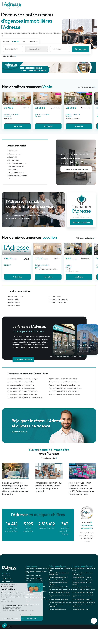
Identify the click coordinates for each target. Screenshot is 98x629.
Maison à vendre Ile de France (34, 589)
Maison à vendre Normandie (34, 578)
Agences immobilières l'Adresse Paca (20, 385)
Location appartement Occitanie (81, 599)
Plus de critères (10, 56)
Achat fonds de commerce (16, 163)
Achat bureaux (12, 179)
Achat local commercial (15, 166)
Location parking (13, 299)
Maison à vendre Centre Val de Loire (36, 592)
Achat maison (12, 151)
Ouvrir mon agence (7, 581)
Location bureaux (13, 302)
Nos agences (6, 576)
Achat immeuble (13, 160)
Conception (5, 589)
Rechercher (80, 49)
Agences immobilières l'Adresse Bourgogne (64, 385)
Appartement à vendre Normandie (59, 580)
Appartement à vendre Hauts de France (60, 589)
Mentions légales (7, 586)
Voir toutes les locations (86, 238)
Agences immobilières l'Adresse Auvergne (22, 379)
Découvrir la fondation (81, 222)
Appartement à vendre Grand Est (58, 587)
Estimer (6, 41)
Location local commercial (58, 299)
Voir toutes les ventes (87, 87)
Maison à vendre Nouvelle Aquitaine (36, 581)
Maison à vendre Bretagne (33, 575)
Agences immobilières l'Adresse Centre (63, 379)
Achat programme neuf (15, 173)
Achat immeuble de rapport (17, 176)
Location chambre (13, 306)
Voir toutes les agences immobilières (67, 356)
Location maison (55, 296)
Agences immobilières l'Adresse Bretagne (64, 391)
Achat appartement (14, 154)
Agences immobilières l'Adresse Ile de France (65, 388)
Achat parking (12, 169)
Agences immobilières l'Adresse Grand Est (22, 394)
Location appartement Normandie (82, 580)
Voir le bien (17, 126)
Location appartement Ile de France (82, 592)
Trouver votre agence (23, 359)
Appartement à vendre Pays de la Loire (60, 602)
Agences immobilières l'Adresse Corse (21, 388)
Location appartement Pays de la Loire (83, 602)
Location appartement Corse (80, 609)
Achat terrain (12, 157)
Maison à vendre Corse (32, 604)
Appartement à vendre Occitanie (58, 599)
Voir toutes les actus (49, 458)
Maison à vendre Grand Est (33, 583)
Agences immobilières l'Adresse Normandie (64, 394)
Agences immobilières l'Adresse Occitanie (22, 391)
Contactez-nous (6, 578)
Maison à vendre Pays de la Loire (35, 597)
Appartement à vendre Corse (57, 609)
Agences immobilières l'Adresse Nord (20, 382)
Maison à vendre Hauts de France (35, 586)
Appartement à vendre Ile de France (59, 592)
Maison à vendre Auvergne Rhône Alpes (37, 568)
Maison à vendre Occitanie (33, 594)
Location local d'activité (57, 302)
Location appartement (15, 296)
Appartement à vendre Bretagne (58, 577)
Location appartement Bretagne (81, 577)
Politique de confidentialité (10, 592)
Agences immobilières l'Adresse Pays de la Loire (24, 397)
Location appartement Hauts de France (83, 589)
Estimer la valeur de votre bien (76, 169)
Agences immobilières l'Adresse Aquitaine (64, 382)
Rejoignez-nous (19, 432)
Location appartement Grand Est (82, 587)
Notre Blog (5, 584)
